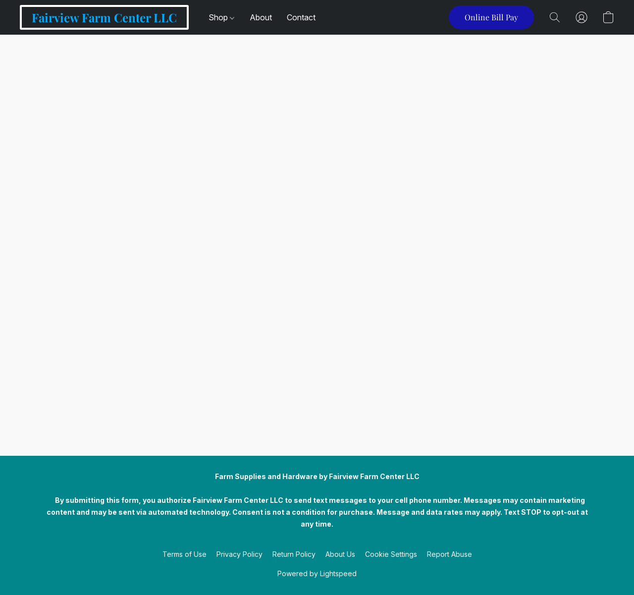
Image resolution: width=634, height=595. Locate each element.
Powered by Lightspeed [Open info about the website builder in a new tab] (317, 573)
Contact (301, 17)
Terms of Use (184, 554)
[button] (104, 17)
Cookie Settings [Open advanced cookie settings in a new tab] (391, 554)
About (261, 17)
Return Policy (294, 554)
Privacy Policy (239, 554)
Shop (221, 17)
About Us (340, 554)
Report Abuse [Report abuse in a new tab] (449, 554)
